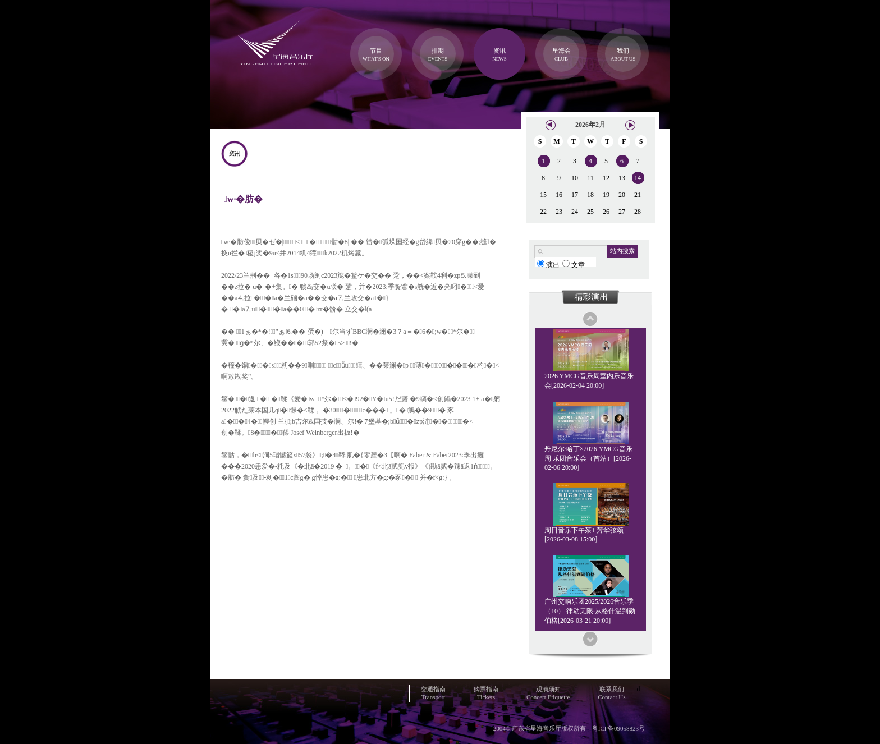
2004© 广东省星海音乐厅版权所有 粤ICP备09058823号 (569, 728)
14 (637, 178)
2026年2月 (590, 124)
